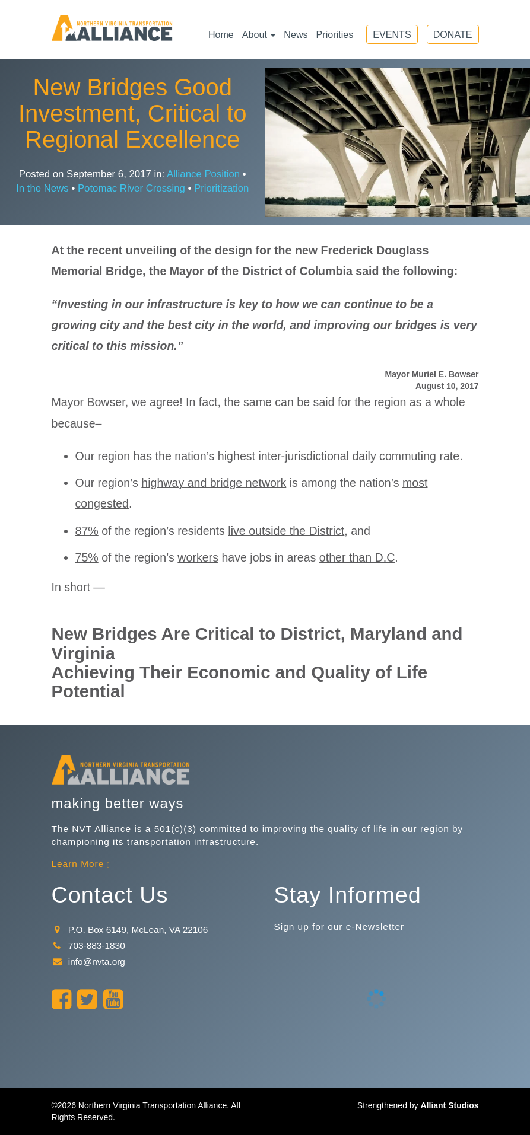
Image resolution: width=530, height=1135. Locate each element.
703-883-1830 (88, 945)
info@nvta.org (88, 962)
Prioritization (221, 188)
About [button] (259, 34)
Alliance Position (203, 174)
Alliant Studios (450, 1105)
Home (221, 34)
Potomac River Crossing (131, 188)
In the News (42, 188)
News (295, 34)
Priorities (335, 34)
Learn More (78, 864)
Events (392, 34)
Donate (452, 34)
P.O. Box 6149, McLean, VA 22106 (130, 929)
